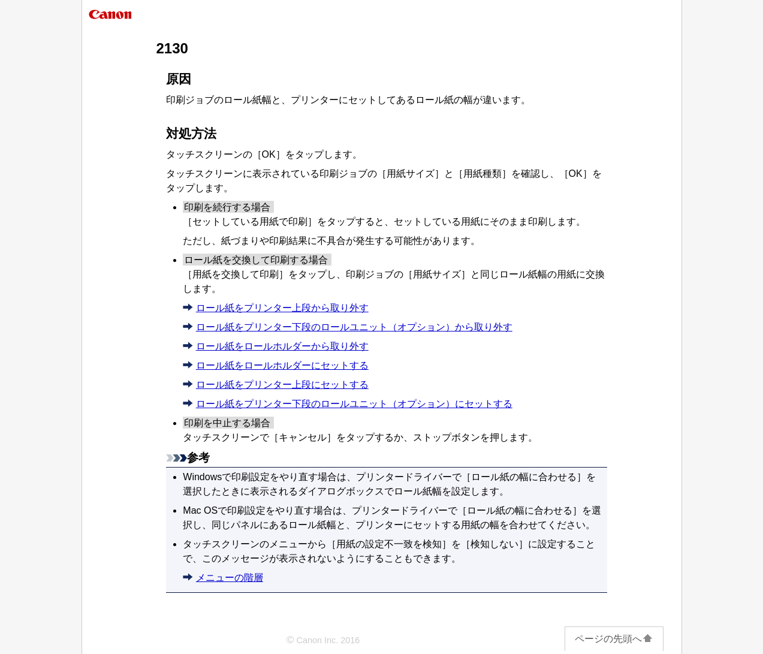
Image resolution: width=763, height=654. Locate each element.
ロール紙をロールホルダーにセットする (282, 365)
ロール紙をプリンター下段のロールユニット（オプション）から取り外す (354, 327)
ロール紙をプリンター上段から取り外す (282, 308)
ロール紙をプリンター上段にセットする (282, 384)
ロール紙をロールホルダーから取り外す (282, 346)
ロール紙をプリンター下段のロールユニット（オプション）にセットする (354, 404)
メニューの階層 (229, 577)
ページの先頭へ (614, 639)
